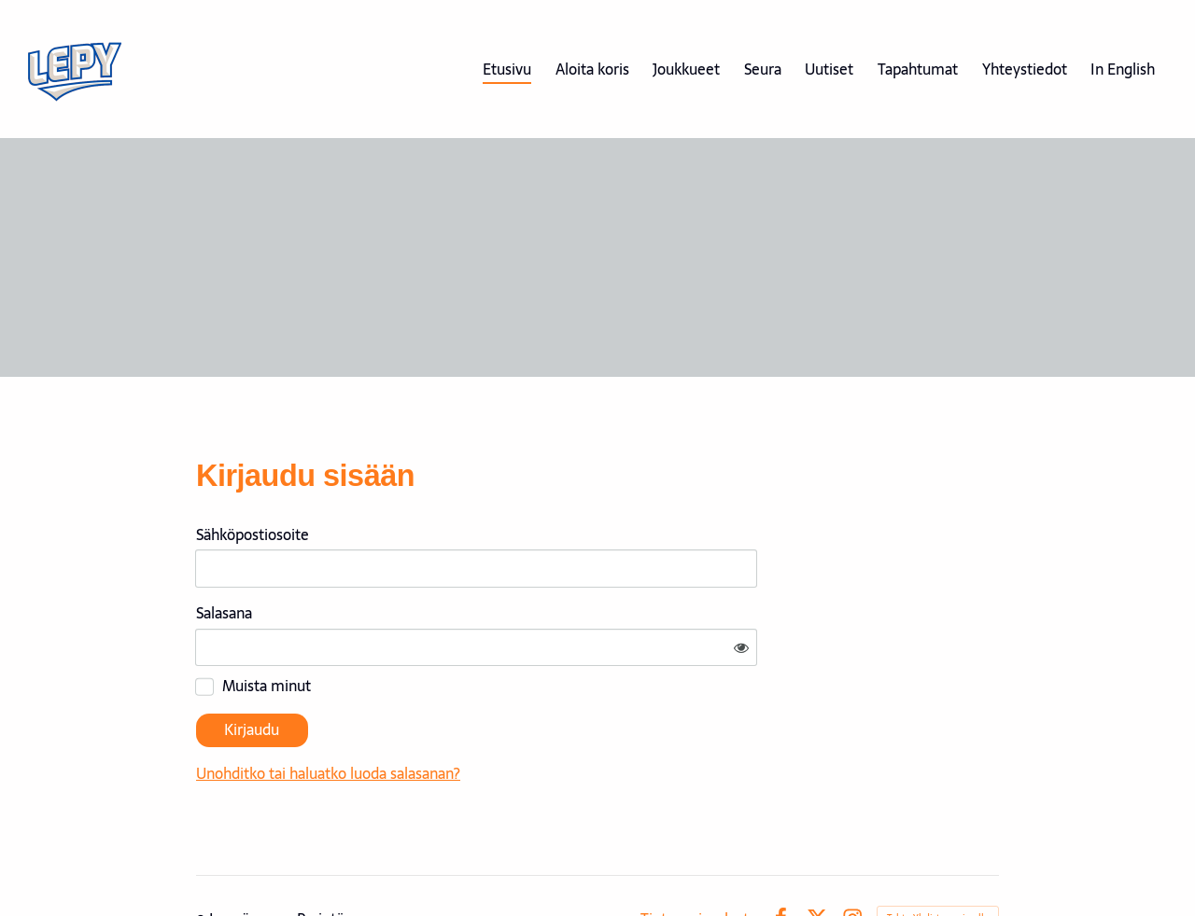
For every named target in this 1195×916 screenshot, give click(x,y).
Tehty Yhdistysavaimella (938, 862)
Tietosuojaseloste (698, 862)
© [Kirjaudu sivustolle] (202, 863)
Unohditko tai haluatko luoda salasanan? (507, 718)
